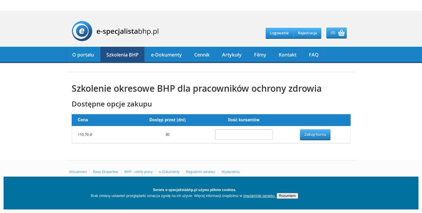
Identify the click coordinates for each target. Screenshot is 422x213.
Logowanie (279, 33)
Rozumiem (287, 196)
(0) (333, 32)
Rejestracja (307, 33)
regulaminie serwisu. (259, 196)
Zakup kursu (315, 134)
